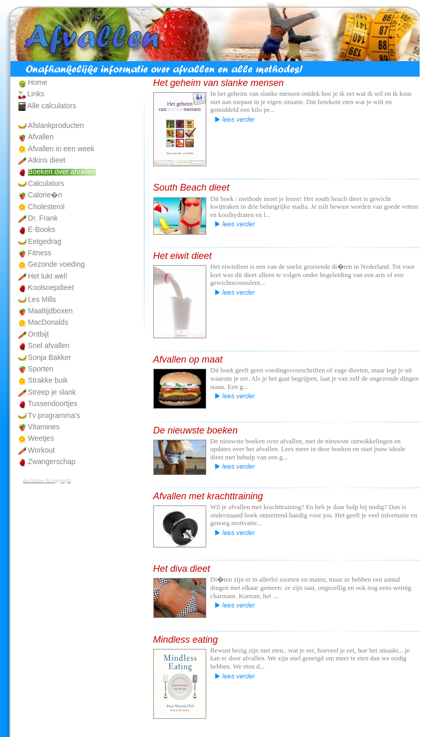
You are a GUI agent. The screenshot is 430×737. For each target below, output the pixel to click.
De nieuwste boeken (195, 430)
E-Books (41, 229)
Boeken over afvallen (62, 171)
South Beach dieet (191, 187)
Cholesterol (46, 207)
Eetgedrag (45, 241)
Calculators (46, 183)
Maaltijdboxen (50, 311)
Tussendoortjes (52, 403)
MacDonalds (48, 322)
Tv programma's (54, 415)
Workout (41, 450)
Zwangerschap (52, 461)
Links (36, 94)
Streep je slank (52, 392)
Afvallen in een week (61, 148)
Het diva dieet (181, 568)
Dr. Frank (43, 218)
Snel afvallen (48, 345)
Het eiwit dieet (182, 256)
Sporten (40, 369)
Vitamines (44, 427)
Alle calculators (51, 106)
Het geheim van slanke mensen (218, 83)
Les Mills (42, 299)
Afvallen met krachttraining (208, 496)
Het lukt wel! (47, 276)
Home (37, 82)
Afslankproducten (56, 125)
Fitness (39, 253)
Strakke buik (48, 380)
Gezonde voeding (56, 264)
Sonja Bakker (49, 357)
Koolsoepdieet (51, 287)
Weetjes (41, 438)
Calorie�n (45, 195)
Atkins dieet (46, 160)
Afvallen (41, 137)
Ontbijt (38, 334)
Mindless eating (185, 639)
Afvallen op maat (188, 359)
